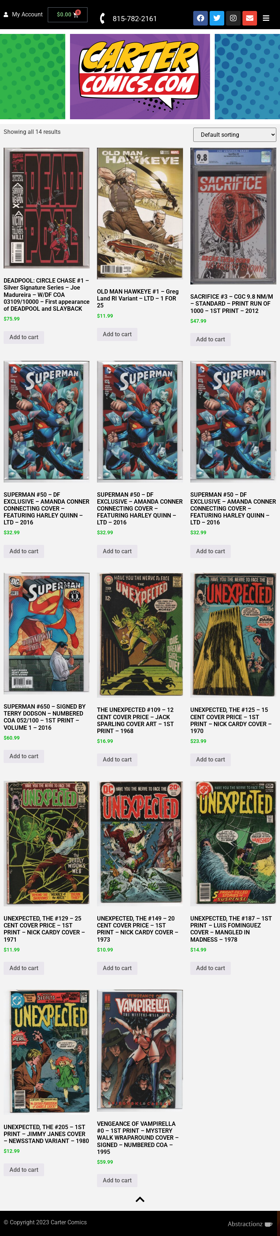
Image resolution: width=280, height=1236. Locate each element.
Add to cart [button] (23, 337)
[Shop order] (234, 135)
